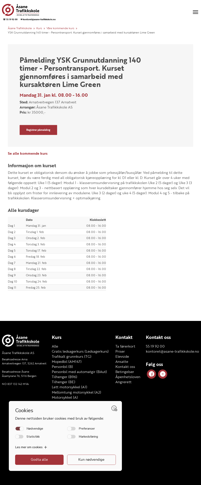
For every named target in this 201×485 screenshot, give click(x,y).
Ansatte (121, 361)
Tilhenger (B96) (64, 376)
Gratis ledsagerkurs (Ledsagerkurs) (80, 351)
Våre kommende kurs (60, 28)
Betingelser (124, 371)
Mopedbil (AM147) (66, 361)
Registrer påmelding (38, 130)
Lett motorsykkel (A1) (69, 386)
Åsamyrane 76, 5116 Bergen (19, 376)
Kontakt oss (125, 366)
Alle (55, 346)
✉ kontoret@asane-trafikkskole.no (38, 19)
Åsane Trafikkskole (20, 28)
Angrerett (123, 381)
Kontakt (123, 337)
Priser (120, 351)
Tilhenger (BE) (63, 381)
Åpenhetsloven (127, 376)
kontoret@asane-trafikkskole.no (172, 351)
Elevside (122, 356)
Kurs (39, 28)
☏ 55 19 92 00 (10, 19)
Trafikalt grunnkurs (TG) (71, 356)
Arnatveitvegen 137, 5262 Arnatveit (24, 363)
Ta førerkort (125, 346)
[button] (195, 12)
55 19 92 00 (155, 346)
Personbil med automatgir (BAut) (79, 371)
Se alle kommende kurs (28, 153)
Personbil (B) (62, 366)
